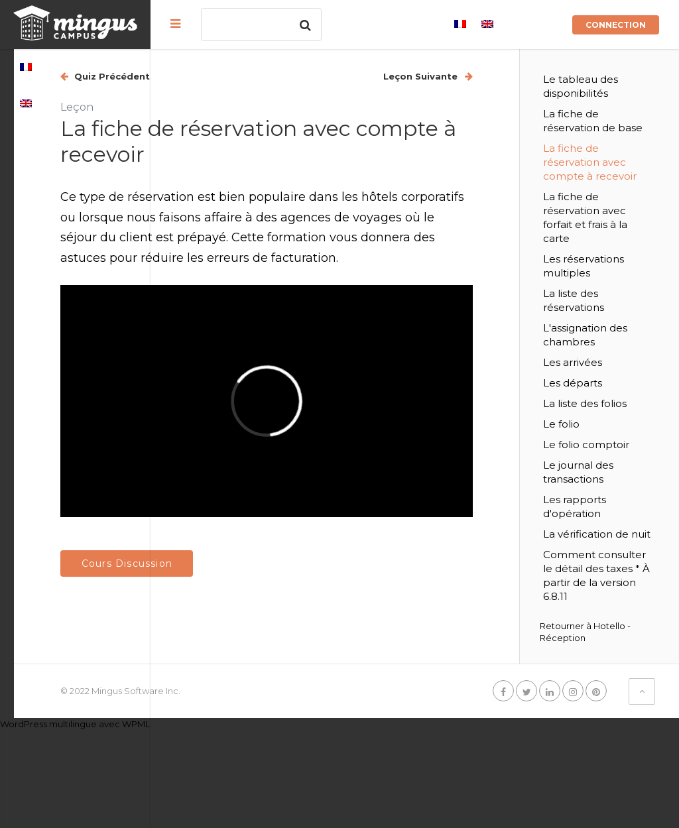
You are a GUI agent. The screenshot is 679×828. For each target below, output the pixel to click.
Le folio (594, 479)
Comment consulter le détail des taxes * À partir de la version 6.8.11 (615, 666)
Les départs (605, 424)
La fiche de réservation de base (612, 127)
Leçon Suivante (454, 76)
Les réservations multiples (606, 300)
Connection (616, 25)
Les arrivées (605, 404)
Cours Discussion (262, 526)
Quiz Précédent (247, 76)
